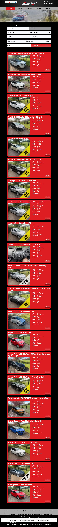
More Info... (47, 69)
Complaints (50, 510)
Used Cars (20, 8)
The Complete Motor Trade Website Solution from (29, 524)
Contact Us (47, 8)
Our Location (38, 8)
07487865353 (49, 1)
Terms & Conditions (8, 513)
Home (10, 8)
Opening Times (29, 8)
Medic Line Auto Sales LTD (13, 514)
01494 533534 (49, 3)
